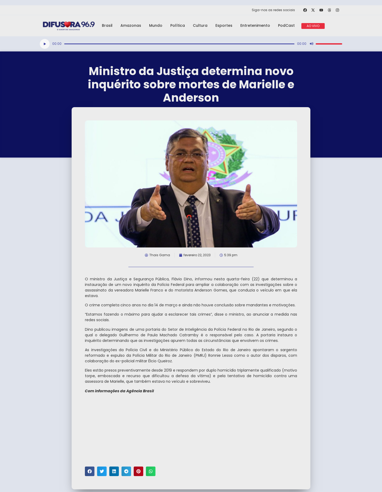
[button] (89, 471)
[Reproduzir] (45, 44)
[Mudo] (311, 43)
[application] (191, 44)
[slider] (179, 43)
